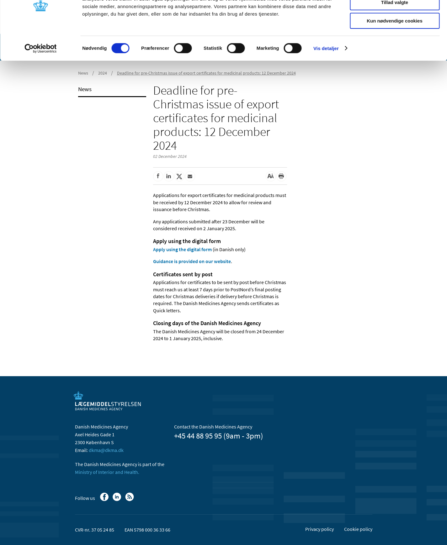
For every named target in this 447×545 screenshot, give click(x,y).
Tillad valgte (394, 34)
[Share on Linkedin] (169, 176)
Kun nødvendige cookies (395, 52)
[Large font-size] (271, 176)
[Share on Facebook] (158, 176)
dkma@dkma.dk (106, 450)
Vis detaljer (326, 79)
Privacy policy (319, 529)
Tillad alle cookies (395, 15)
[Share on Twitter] (179, 176)
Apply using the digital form (182, 249)
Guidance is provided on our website (192, 261)
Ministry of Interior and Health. (107, 472)
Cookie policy (358, 529)
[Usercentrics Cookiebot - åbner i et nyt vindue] (40, 80)
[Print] (281, 176)
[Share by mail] (190, 176)
